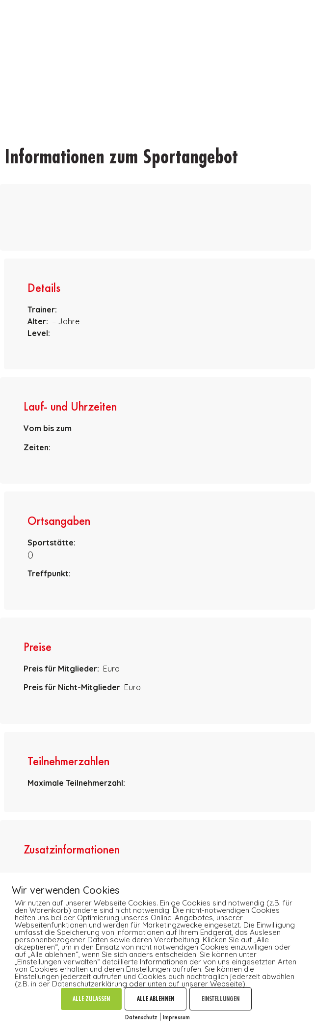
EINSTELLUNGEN (220, 998)
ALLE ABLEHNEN (155, 998)
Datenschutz (141, 1017)
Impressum (176, 1017)
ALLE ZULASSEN (91, 998)
